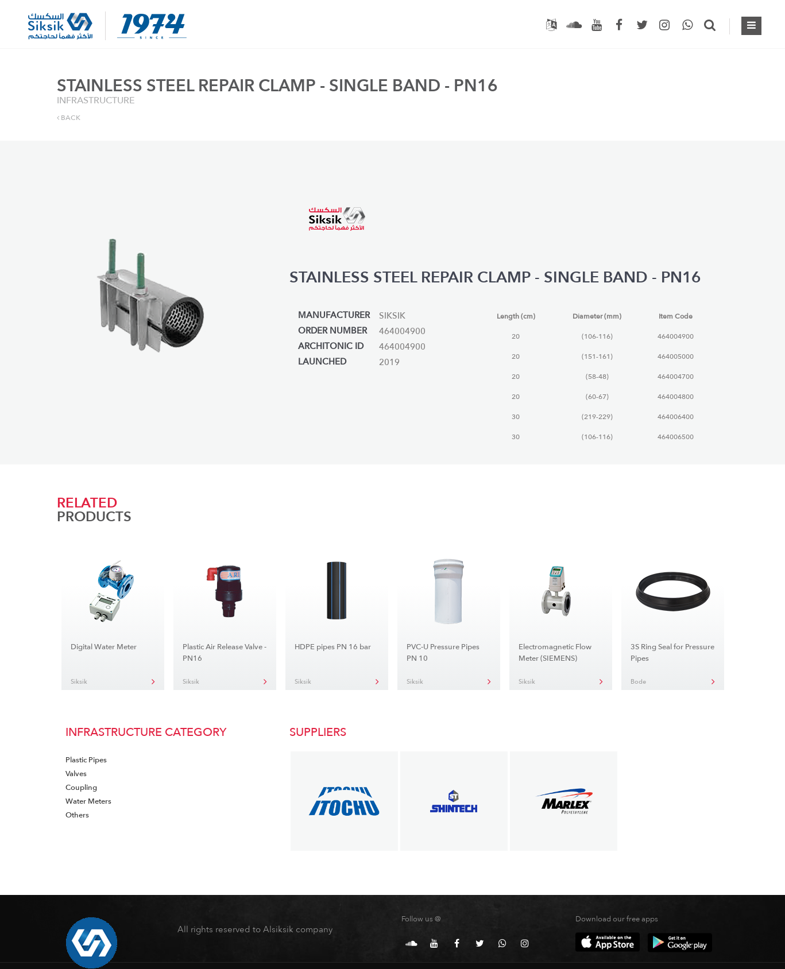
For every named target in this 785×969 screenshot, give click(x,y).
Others (77, 815)
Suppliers (317, 732)
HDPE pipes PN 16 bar (333, 647)
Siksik (79, 681)
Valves (76, 774)
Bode (638, 681)
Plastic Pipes (86, 760)
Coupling (81, 787)
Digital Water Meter (104, 647)
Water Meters (88, 801)
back (68, 117)
